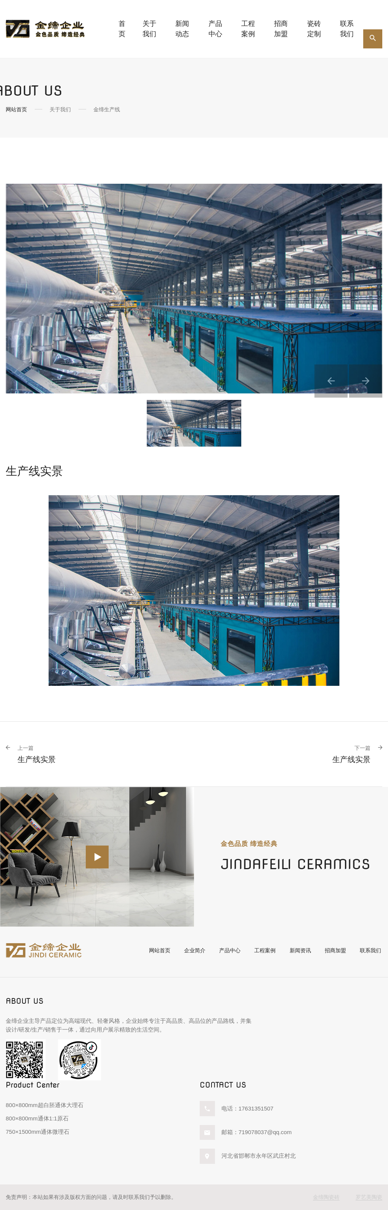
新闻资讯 (299, 951)
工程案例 (248, 29)
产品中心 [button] (215, 29)
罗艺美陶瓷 (369, 1197)
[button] (323, 374)
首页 (122, 29)
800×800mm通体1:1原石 (37, 1118)
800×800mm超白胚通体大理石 (44, 1105)
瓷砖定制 (314, 29)
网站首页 (16, 109)
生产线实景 (37, 754)
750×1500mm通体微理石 (37, 1131)
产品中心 (226, 951)
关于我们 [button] (149, 29)
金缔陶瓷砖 (326, 1197)
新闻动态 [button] (182, 29)
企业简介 (190, 951)
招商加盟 (281, 29)
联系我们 (347, 29)
